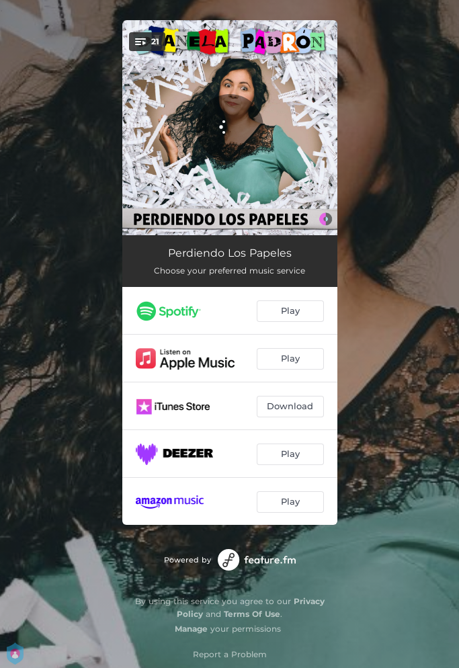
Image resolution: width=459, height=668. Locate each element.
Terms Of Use (252, 614)
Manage (191, 629)
